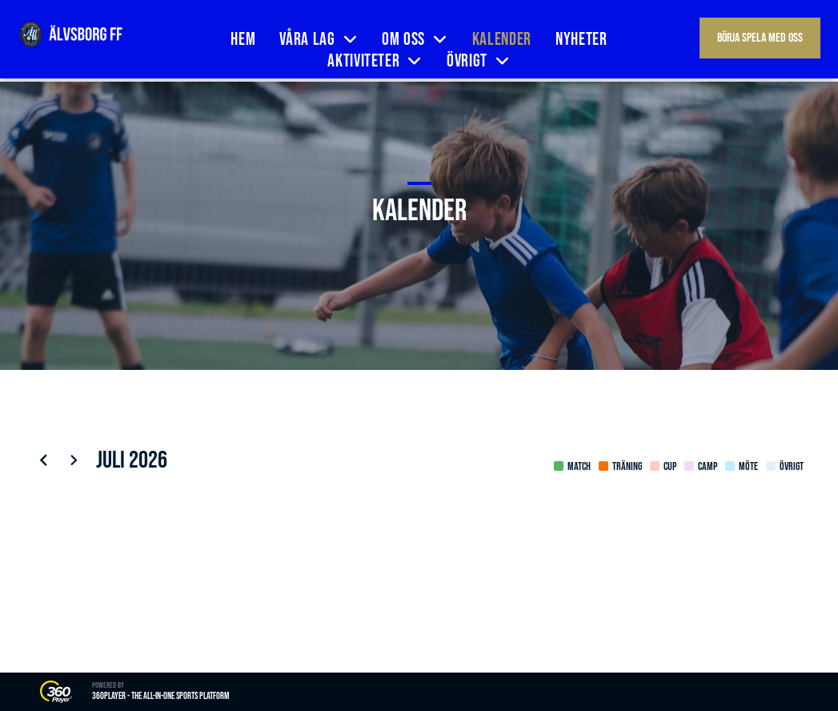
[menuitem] (243, 39)
